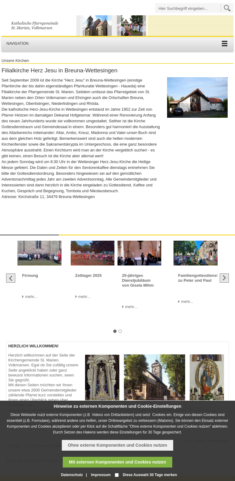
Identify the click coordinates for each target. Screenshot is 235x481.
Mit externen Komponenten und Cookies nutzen (117, 462)
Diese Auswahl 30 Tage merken (150, 475)
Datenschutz (72, 475)
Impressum (100, 475)
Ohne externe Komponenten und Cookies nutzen (117, 445)
